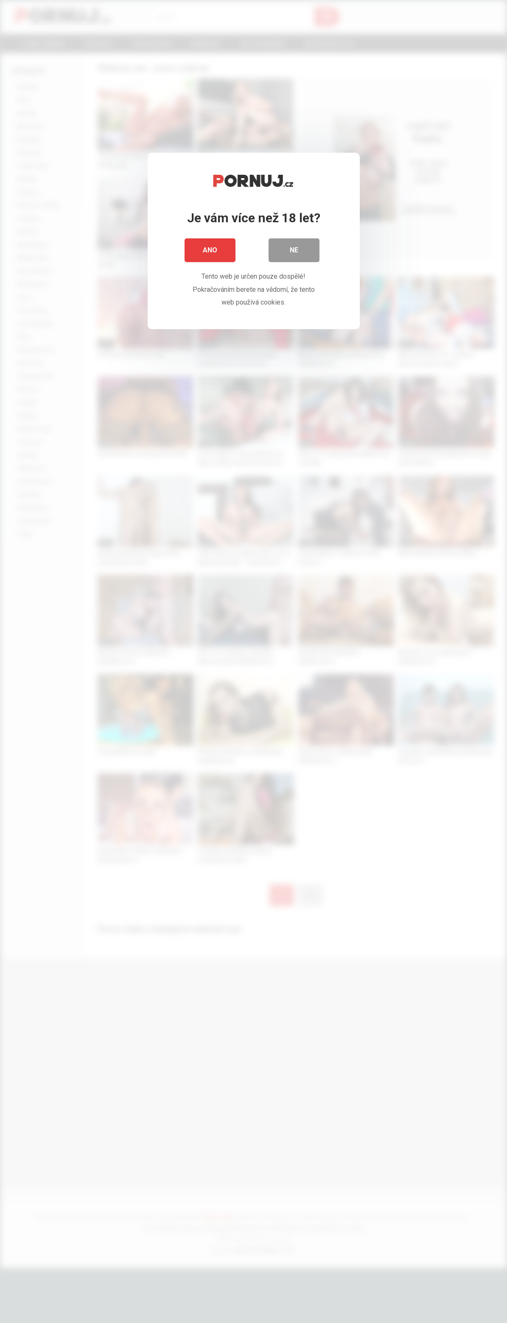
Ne (294, 250)
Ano (210, 250)
